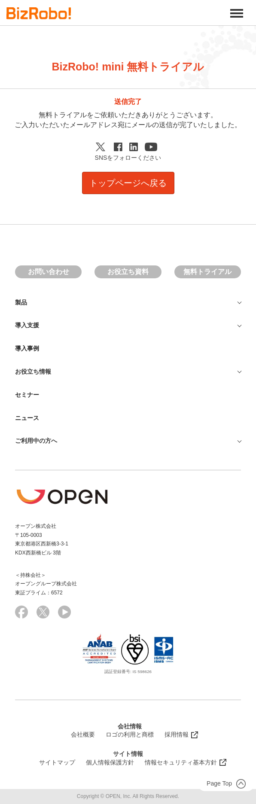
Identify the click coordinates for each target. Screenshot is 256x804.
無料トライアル (207, 271)
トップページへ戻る (128, 183)
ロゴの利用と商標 (130, 734)
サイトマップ (57, 762)
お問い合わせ (48, 271)
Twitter (103, 147)
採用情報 (177, 734)
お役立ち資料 (128, 271)
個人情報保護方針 (110, 762)
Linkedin (134, 147)
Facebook (119, 147)
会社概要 (83, 734)
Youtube (152, 147)
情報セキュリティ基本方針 (181, 762)
